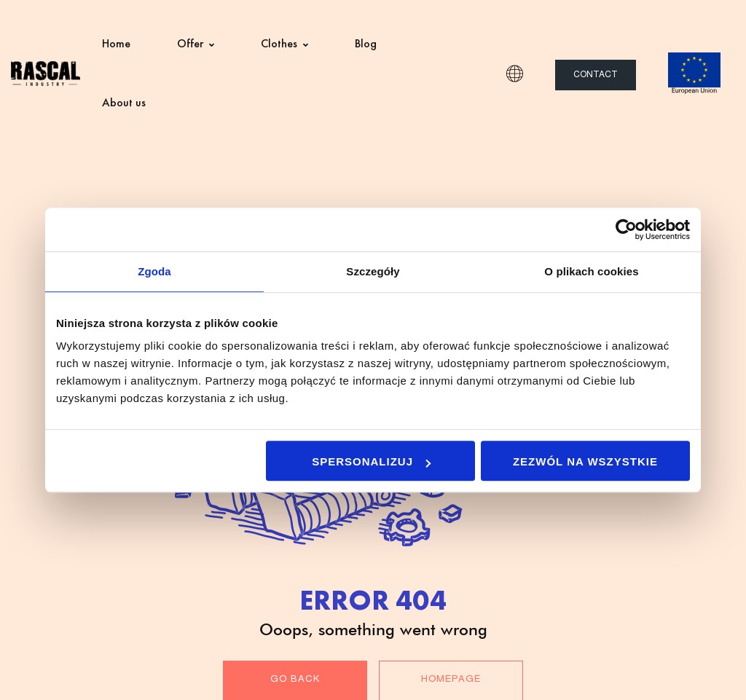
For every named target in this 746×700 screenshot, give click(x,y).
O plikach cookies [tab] (591, 271)
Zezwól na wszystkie (585, 461)
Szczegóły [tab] (372, 271)
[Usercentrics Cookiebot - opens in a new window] (626, 229)
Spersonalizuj (371, 461)
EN (514, 73)
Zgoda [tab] (154, 271)
